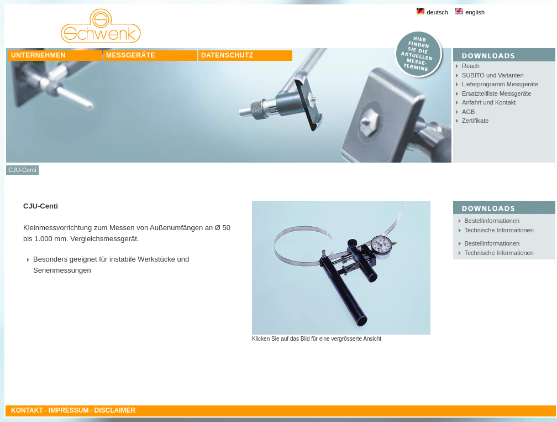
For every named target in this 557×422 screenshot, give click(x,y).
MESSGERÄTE (130, 55)
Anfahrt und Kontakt (489, 102)
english (470, 12)
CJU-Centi (22, 169)
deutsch (432, 12)
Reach (471, 65)
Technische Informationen (499, 230)
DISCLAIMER (115, 410)
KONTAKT (27, 410)
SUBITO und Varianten (493, 75)
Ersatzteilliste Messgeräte (496, 93)
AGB (468, 111)
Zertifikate (475, 120)
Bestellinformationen (492, 220)
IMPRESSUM (69, 410)
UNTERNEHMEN (38, 55)
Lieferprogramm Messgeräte (500, 84)
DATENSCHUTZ (227, 55)
